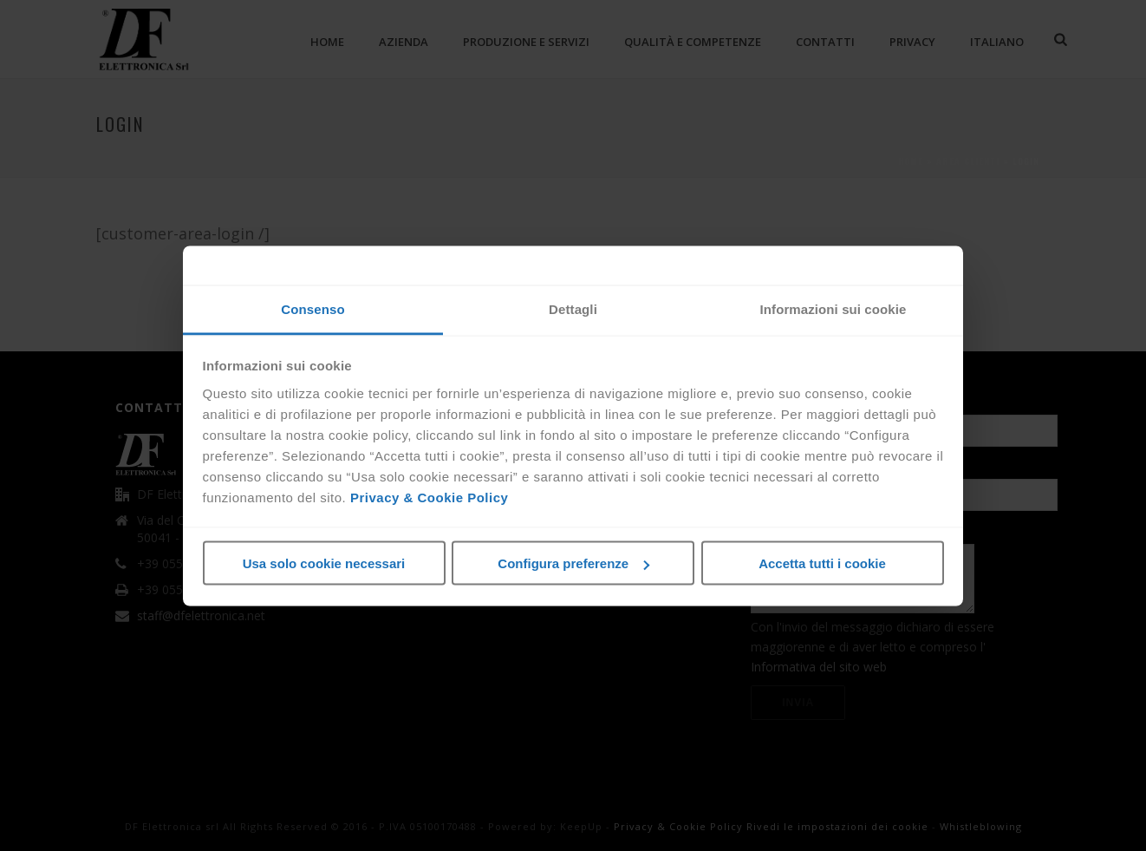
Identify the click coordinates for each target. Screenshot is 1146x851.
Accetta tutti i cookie (822, 563)
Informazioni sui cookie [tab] (833, 308)
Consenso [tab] (312, 308)
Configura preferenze (573, 563)
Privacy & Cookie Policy (429, 496)
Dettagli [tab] (573, 308)
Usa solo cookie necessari (324, 563)
